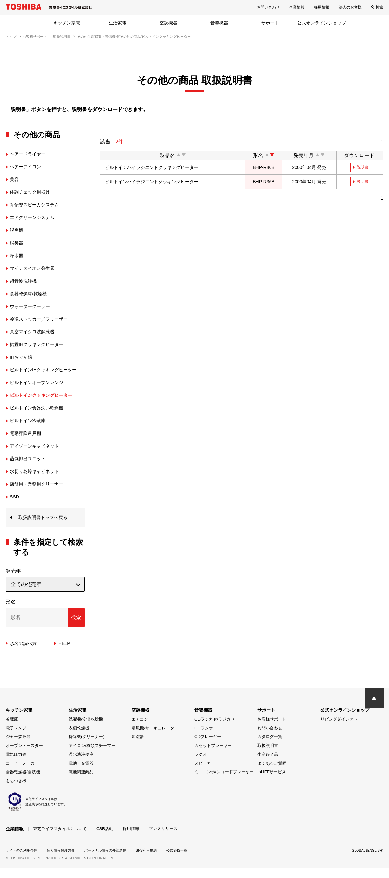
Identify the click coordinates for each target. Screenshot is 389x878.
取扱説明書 (62, 36)
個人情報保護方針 (65, 860)
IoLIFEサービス (271, 782)
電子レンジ (16, 737)
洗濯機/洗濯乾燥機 (86, 729)
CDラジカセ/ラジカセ (214, 729)
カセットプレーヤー (213, 755)
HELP (67, 653)
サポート (270, 22)
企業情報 (296, 7)
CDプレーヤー (207, 746)
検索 (379, 7)
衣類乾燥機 (79, 737)
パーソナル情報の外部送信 (112, 860)
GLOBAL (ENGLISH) (365, 860)
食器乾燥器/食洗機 (23, 782)
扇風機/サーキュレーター (155, 737)
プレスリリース (163, 838)
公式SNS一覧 (189, 860)
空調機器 (168, 22)
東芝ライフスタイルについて (60, 838)
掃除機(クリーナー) (87, 746)
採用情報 (321, 7)
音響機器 (219, 22)
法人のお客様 (350, 7)
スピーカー (204, 773)
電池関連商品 (81, 782)
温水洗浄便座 (81, 764)
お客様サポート (35, 36)
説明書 (363, 167)
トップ (11, 36)
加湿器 (138, 746)
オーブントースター (24, 755)
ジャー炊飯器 (18, 746)
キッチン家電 (66, 22)
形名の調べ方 (26, 653)
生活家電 (117, 22)
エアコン (140, 729)
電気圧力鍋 (16, 764)
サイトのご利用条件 (23, 860)
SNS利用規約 (156, 860)
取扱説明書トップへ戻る (46, 526)
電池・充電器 (81, 773)
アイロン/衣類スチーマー (92, 755)
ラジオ (200, 764)
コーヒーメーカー (22, 773)
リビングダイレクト (339, 729)
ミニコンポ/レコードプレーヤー (224, 782)
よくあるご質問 (271, 773)
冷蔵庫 (12, 729)
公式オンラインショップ (321, 22)
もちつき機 (16, 790)
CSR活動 (104, 838)
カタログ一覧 (269, 746)
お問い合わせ (268, 7)
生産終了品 (267, 764)
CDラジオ (203, 737)
